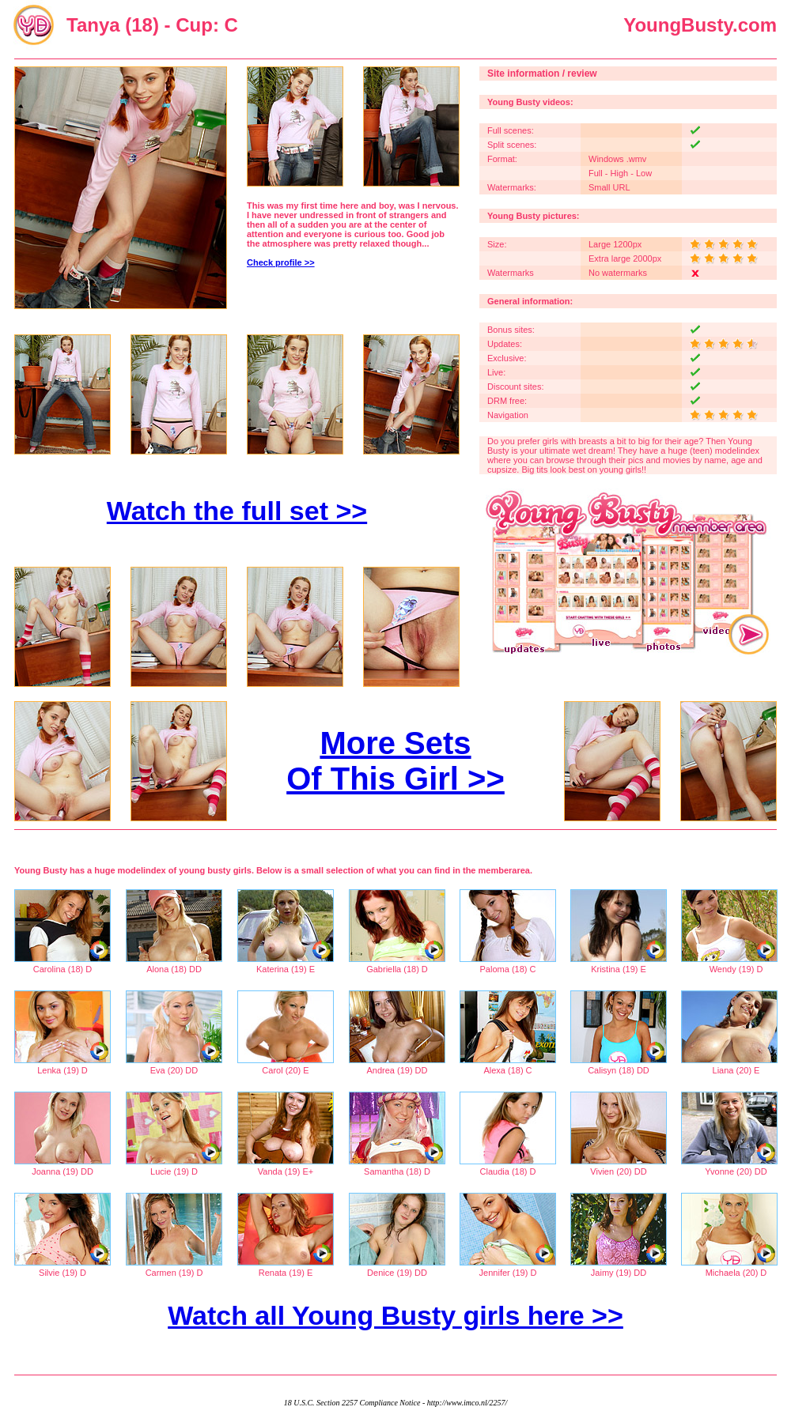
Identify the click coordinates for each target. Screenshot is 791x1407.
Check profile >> (281, 262)
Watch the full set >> (237, 511)
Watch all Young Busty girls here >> (395, 1315)
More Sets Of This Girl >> (395, 761)
